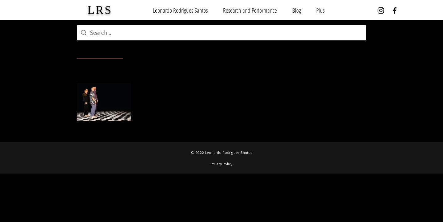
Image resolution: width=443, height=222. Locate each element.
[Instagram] (381, 10)
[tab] (100, 51)
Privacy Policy (221, 163)
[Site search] (226, 32)
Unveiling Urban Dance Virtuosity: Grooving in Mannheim (198, 92)
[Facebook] (394, 10)
